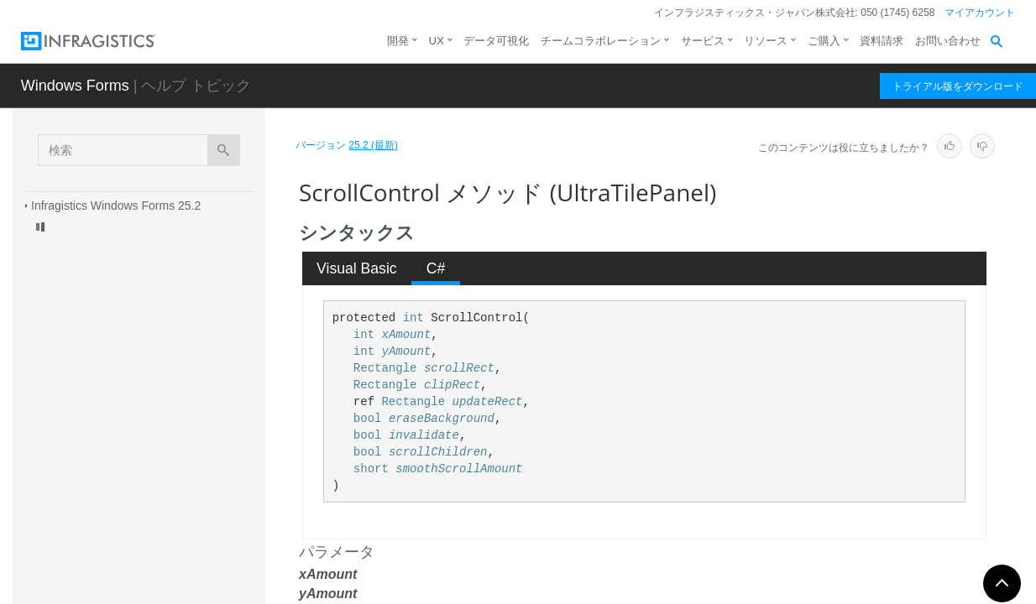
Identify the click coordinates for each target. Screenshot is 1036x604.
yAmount (406, 351)
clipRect (452, 385)
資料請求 (881, 40)
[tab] (357, 268)
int (413, 318)
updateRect (487, 402)
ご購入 (824, 40)
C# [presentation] (436, 268)
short (371, 469)
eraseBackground (441, 418)
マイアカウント (979, 12)
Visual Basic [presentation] (357, 268)
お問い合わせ (948, 40)
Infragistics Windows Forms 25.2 (116, 205)
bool (367, 418)
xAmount (406, 334)
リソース (765, 40)
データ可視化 (496, 40)
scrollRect (459, 368)
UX (436, 40)
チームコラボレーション (601, 40)
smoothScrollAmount (458, 469)
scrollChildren (438, 452)
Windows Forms (75, 85)
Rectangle (385, 368)
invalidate (424, 435)
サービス (703, 40)
